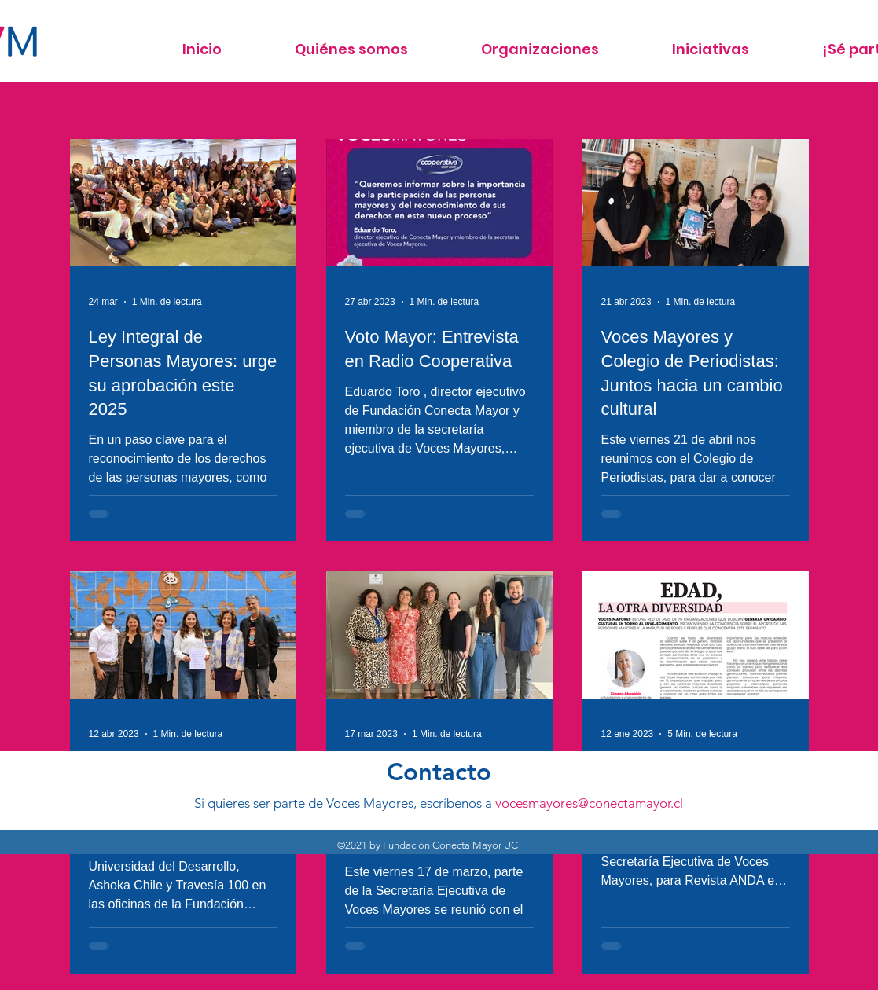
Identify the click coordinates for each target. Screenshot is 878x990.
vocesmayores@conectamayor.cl (589, 803)
